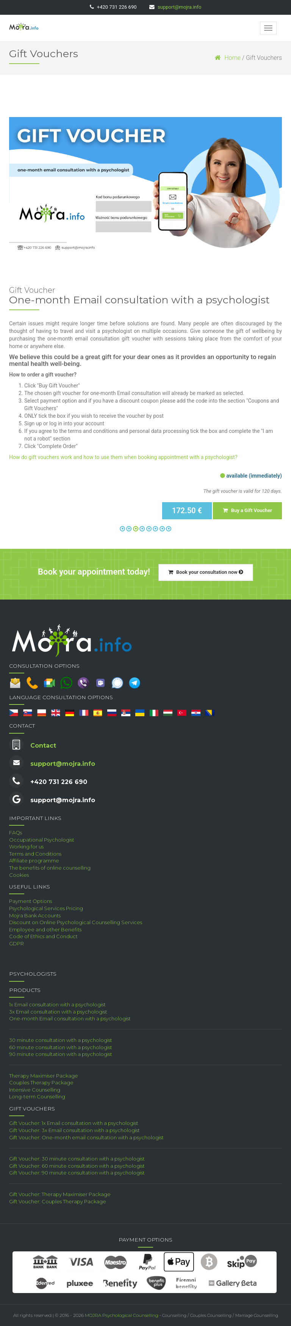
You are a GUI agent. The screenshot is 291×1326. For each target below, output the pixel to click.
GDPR (16, 943)
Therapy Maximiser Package (43, 1076)
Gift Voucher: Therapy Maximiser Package (60, 1194)
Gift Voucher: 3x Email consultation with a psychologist (74, 1130)
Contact (43, 745)
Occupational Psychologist (41, 840)
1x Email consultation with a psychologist (57, 1004)
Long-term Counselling (37, 1096)
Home (228, 57)
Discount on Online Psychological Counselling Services (75, 922)
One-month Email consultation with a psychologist (70, 1018)
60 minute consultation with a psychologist (60, 1047)
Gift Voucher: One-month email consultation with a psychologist (86, 1137)
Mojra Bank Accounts (35, 915)
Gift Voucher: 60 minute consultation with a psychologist (77, 1166)
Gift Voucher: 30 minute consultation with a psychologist (77, 1159)
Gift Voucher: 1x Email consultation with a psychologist (73, 1123)
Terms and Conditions (35, 854)
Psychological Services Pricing (46, 908)
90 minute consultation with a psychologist (60, 1054)
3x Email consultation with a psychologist (58, 1012)
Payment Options (30, 901)
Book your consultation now (205, 572)
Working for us (26, 846)
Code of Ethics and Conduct (43, 936)
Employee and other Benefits (45, 929)
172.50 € (187, 510)
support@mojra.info (179, 7)
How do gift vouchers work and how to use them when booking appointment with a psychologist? (123, 457)
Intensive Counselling (34, 1090)
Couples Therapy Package (41, 1082)
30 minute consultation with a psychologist (60, 1040)
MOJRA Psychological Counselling (121, 1315)
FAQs (15, 832)
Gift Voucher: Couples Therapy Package (57, 1201)
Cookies (19, 875)
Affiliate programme (34, 860)
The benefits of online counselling (50, 868)
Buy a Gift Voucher (247, 510)
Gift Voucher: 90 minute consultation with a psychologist (77, 1173)
